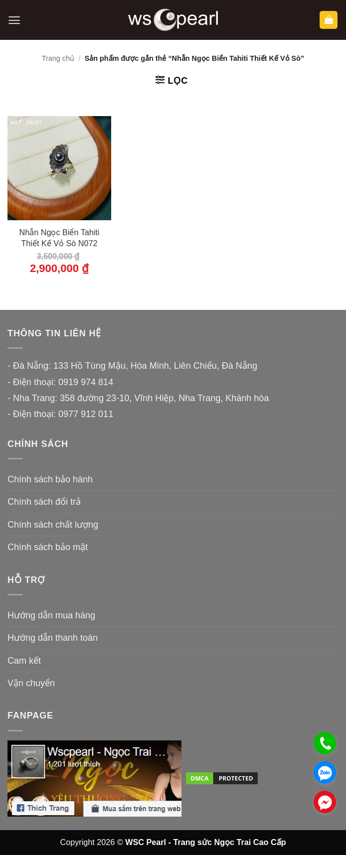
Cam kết (24, 661)
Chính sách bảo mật (47, 547)
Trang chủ (58, 58)
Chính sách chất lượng (52, 525)
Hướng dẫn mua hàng (51, 615)
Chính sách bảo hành (50, 479)
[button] (14, 20)
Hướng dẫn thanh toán (52, 638)
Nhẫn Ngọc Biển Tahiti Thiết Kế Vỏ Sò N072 (59, 238)
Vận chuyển (31, 683)
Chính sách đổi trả (44, 502)
